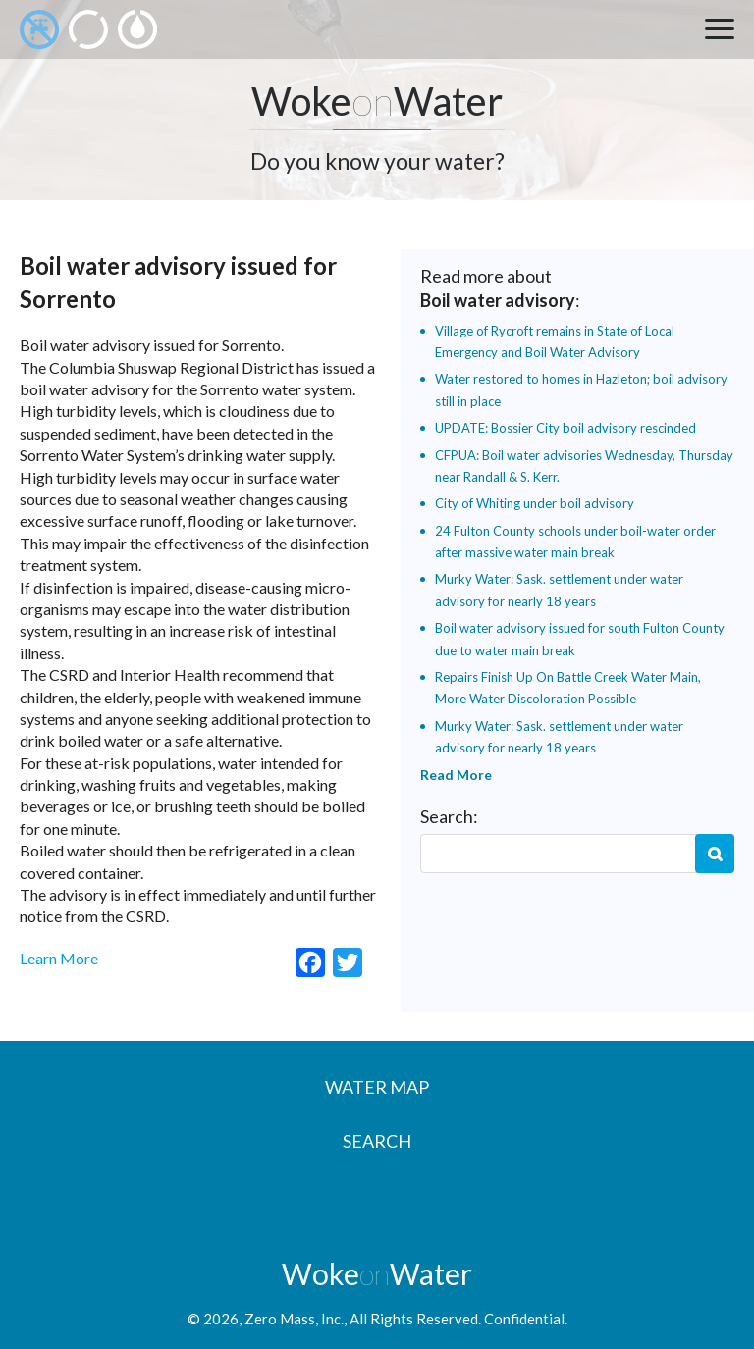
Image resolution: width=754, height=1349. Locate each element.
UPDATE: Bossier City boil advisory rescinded (565, 428)
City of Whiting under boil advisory (534, 503)
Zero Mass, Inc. (294, 1318)
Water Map (377, 1087)
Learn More (59, 958)
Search (714, 853)
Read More (456, 774)
